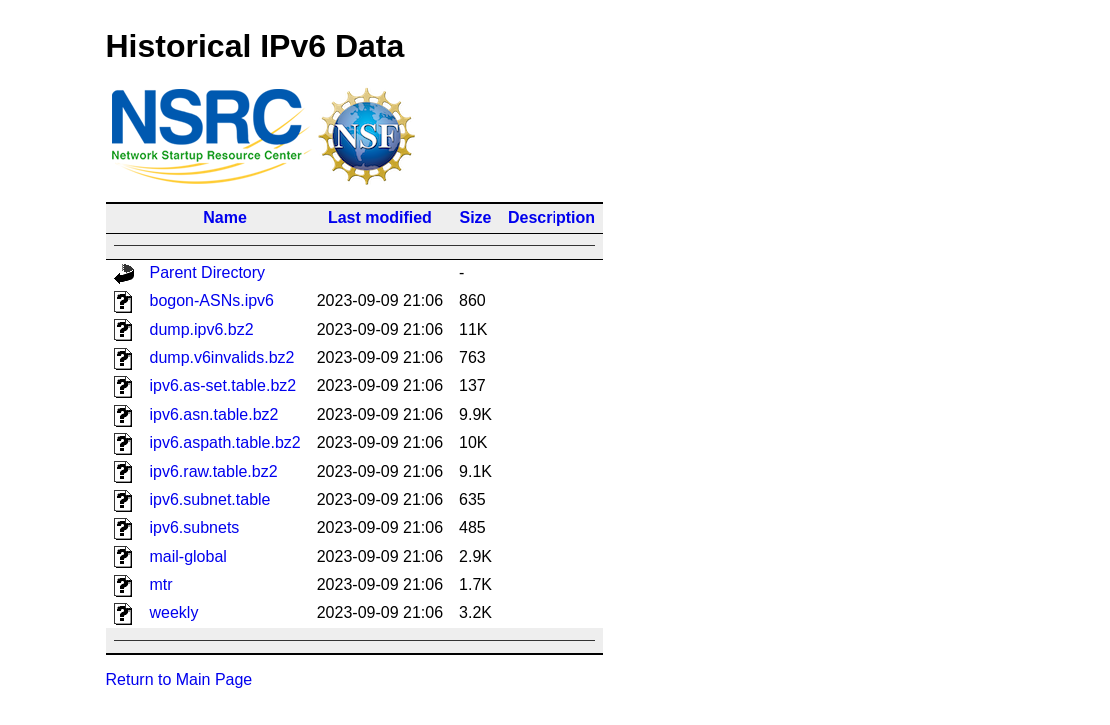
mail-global (188, 556)
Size (476, 217)
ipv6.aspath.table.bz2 (225, 442)
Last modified (380, 217)
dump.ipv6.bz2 (202, 329)
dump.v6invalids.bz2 (222, 357)
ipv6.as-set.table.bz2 (223, 385)
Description (551, 217)
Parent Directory (208, 272)
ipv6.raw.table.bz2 (214, 471)
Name (225, 217)
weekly (174, 612)
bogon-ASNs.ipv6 (212, 300)
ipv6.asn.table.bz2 (214, 414)
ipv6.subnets (195, 527)
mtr (161, 584)
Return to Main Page (179, 679)
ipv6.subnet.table (210, 499)
